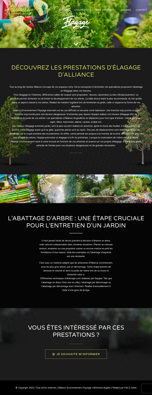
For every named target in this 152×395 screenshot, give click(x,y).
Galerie (126, 9)
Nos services (106, 9)
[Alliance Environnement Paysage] (18, 10)
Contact (141, 9)
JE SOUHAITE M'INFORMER (76, 354)
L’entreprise (83, 9)
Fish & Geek (130, 387)
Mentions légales (102, 387)
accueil (64, 9)
